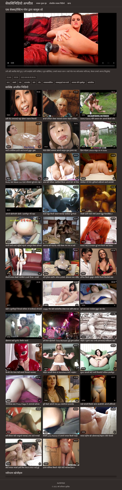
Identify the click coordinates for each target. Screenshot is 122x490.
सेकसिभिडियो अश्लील (19, 3)
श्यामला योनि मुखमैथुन (78, 82)
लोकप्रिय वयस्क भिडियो (57, 3)
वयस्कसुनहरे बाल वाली (62, 82)
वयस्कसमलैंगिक (48, 82)
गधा (20, 82)
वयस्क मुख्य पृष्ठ (41, 3)
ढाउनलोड (27, 82)
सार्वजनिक (91, 82)
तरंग (34, 82)
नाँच (39, 82)
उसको (14, 82)
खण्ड (69, 3)
